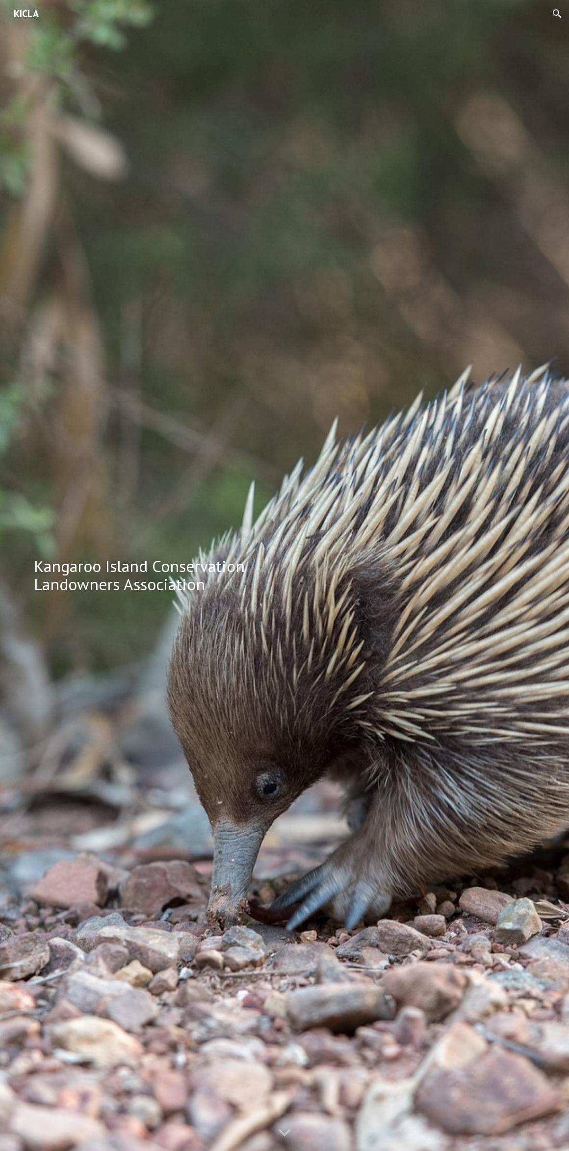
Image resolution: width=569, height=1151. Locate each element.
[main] (154, 575)
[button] (557, 13)
